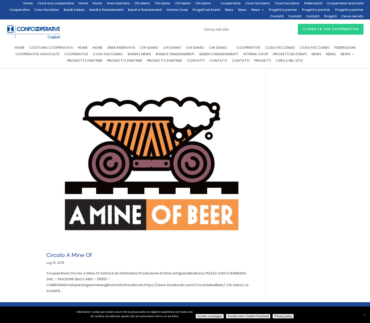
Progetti (330, 16)
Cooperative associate (345, 3)
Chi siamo (142, 3)
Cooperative (230, 3)
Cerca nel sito (352, 16)
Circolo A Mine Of (69, 255)
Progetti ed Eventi (206, 10)
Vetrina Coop (177, 10)
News (229, 10)
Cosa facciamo (257, 3)
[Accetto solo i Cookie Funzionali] (364, 315)
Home (28, 3)
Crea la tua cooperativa (333, 29)
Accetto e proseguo (209, 316)
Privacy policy (283, 316)
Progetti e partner (283, 10)
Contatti (276, 16)
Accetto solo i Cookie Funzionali (248, 316)
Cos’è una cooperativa (55, 3)
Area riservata (118, 3)
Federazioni (313, 3)
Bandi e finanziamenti (106, 10)
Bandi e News (74, 10)
